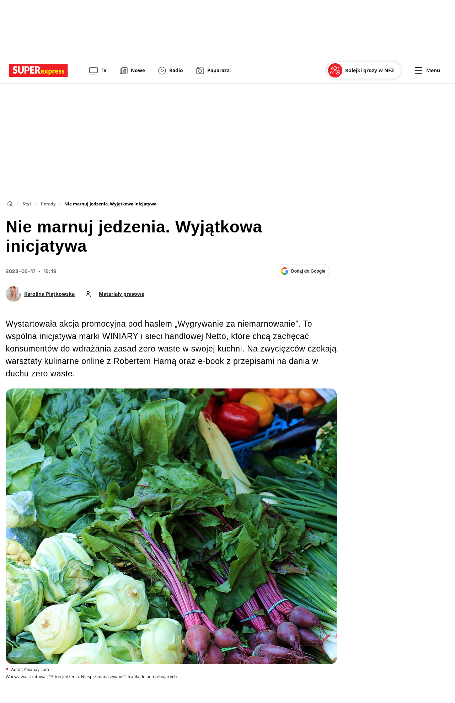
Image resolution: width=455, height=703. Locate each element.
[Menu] (427, 70)
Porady (48, 204)
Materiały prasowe (121, 293)
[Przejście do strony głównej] (39, 70)
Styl (27, 204)
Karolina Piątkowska (49, 293)
